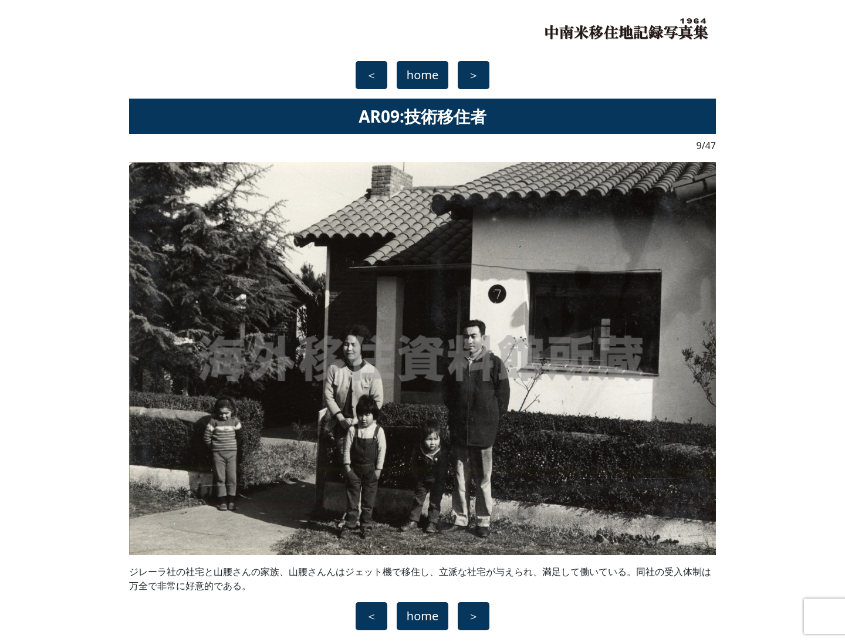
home (422, 75)
